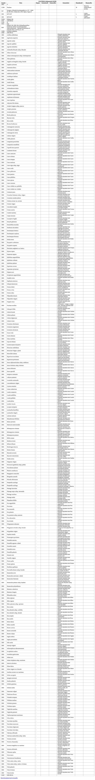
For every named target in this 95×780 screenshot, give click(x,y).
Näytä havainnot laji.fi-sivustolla (9, 778)
